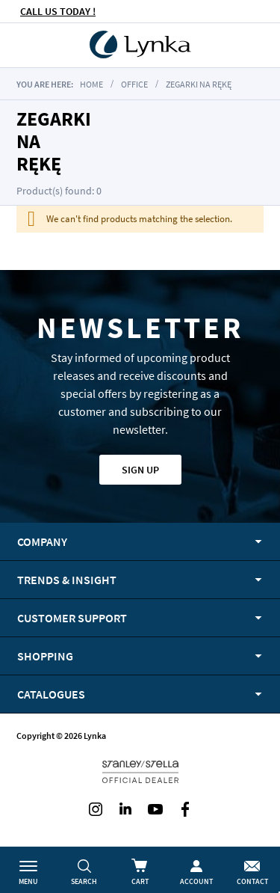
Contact (252, 881)
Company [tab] (42, 541)
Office (134, 84)
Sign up (140, 469)
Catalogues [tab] (51, 694)
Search (84, 881)
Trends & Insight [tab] (66, 579)
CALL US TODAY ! (58, 11)
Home (91, 84)
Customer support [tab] (72, 617)
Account (196, 881)
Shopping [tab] (45, 655)
